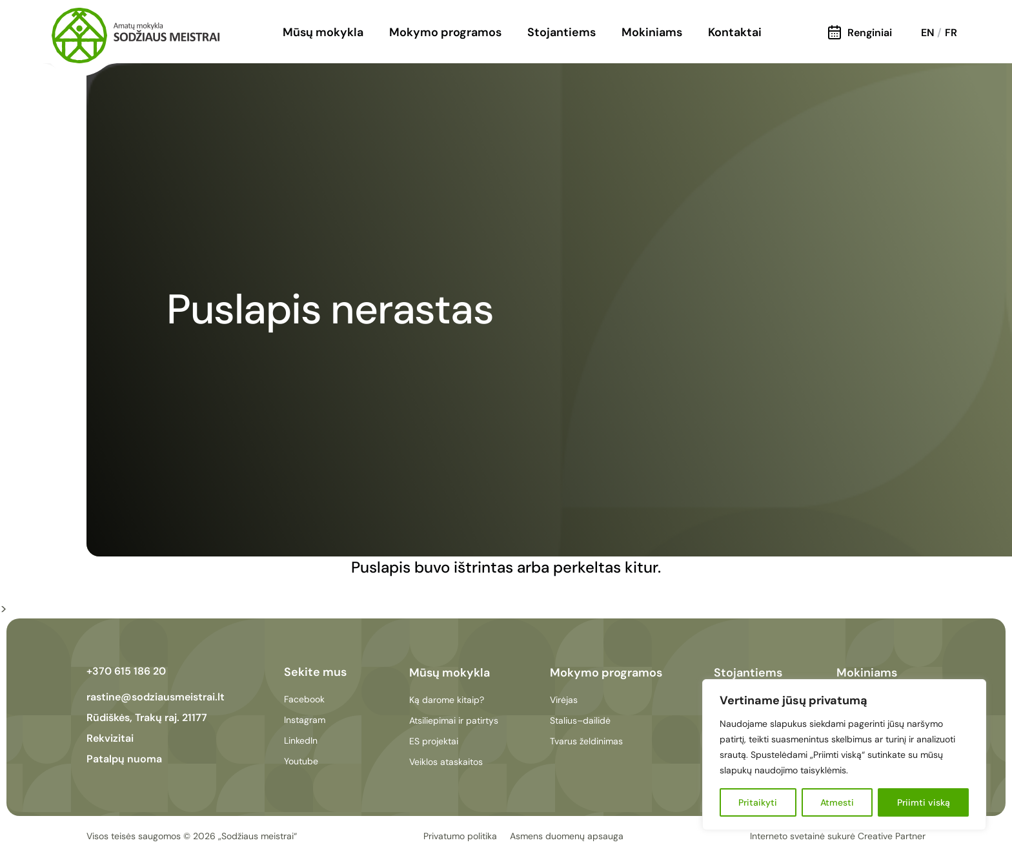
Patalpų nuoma (124, 759)
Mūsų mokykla (323, 32)
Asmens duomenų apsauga (566, 836)
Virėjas (564, 700)
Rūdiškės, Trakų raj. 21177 (146, 717)
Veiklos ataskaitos (446, 762)
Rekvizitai (110, 738)
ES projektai (433, 741)
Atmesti (837, 802)
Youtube (301, 761)
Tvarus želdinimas (586, 741)
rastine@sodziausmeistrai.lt (155, 697)
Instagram (304, 720)
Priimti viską (923, 802)
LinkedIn (301, 740)
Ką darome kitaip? (446, 700)
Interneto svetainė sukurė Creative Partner (838, 836)
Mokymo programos (445, 32)
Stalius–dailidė (580, 720)
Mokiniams (652, 32)
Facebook (304, 699)
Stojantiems (561, 32)
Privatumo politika (460, 836)
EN (927, 32)
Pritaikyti (757, 802)
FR (951, 32)
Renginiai (860, 32)
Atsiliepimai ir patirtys (453, 720)
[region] (844, 754)
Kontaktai (735, 32)
